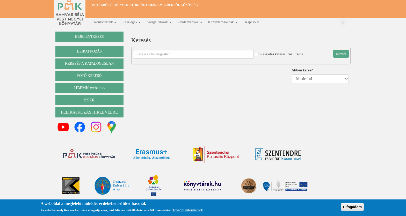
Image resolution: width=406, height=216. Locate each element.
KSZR (89, 100)
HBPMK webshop (89, 88)
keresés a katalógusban (89, 63)
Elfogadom (352, 207)
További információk (187, 211)
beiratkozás (89, 51)
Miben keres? (302, 70)
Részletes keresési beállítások (279, 54)
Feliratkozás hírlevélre (89, 112)
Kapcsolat (252, 22)
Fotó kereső (89, 76)
